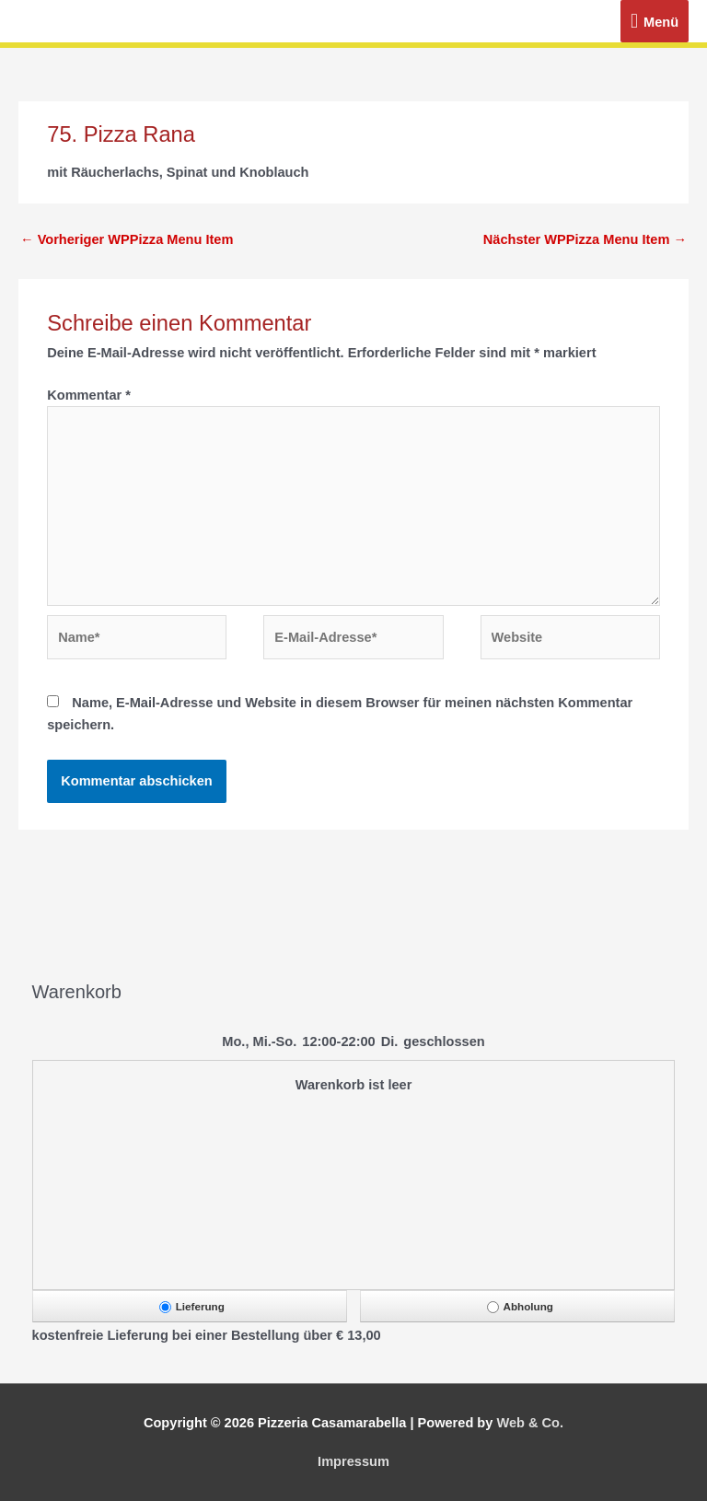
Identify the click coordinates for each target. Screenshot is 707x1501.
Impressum (353, 1461)
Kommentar (89, 395)
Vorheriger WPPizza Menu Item (126, 239)
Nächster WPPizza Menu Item (585, 239)
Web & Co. (529, 1422)
